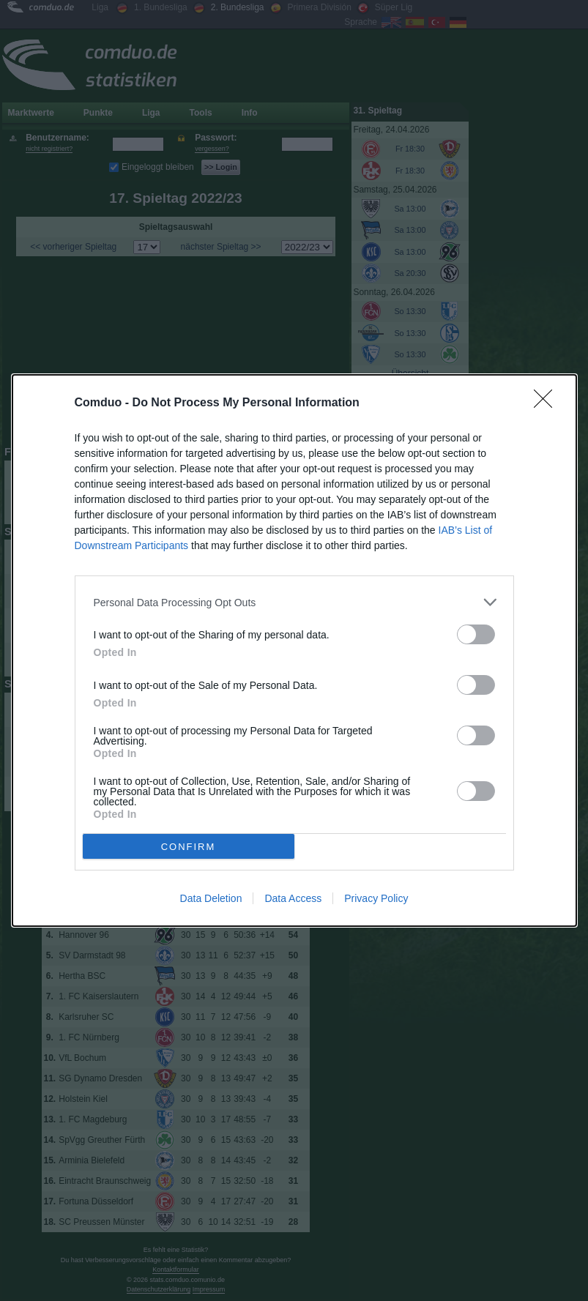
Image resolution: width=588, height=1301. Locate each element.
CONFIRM (188, 846)
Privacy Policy (376, 898)
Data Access (292, 898)
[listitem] (294, 602)
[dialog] (294, 650)
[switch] (476, 634)
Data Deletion (211, 898)
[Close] (548, 403)
